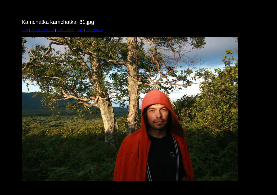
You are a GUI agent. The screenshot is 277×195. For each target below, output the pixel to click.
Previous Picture (42, 30)
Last (80, 30)
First (25, 30)
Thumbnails (94, 30)
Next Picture (65, 30)
